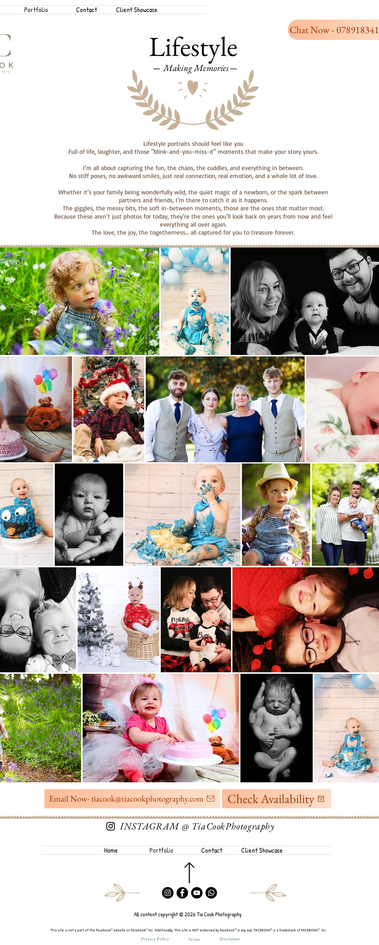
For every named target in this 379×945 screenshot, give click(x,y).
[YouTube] (197, 893)
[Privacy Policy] (155, 938)
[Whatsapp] (211, 893)
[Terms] (194, 939)
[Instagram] (110, 826)
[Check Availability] (276, 798)
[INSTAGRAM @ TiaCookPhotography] (197, 826)
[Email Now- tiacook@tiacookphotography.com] (132, 798)
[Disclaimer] (230, 939)
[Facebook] (182, 893)
